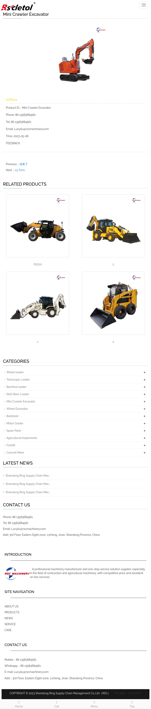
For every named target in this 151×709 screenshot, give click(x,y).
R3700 (38, 264)
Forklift (10, 445)
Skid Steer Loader (17, 394)
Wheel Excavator (17, 408)
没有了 (23, 164)
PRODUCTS (12, 612)
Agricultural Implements (21, 438)
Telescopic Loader (18, 379)
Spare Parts (13, 430)
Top (132, 703)
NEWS (9, 618)
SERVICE (10, 624)
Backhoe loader (16, 386)
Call (57, 703)
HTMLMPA (134, 693)
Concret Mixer (15, 452)
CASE (8, 630)
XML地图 (119, 693)
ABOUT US (11, 606)
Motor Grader (14, 423)
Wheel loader (15, 372)
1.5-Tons (20, 170)
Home (19, 703)
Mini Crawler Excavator (20, 401)
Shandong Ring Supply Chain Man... (28, 475)
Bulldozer (12, 416)
